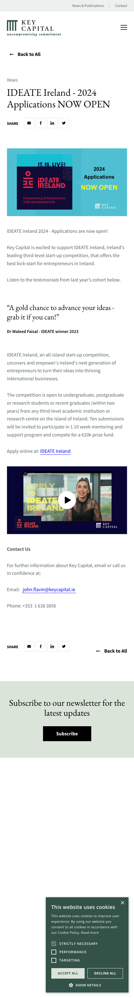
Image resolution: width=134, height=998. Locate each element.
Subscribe (67, 733)
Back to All (25, 54)
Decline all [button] (105, 973)
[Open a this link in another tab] (75, 589)
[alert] (87, 944)
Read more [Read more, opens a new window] (90, 932)
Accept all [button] (68, 973)
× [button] (122, 903)
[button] (87, 984)
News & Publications (88, 6)
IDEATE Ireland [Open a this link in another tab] (55, 451)
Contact (121, 6)
